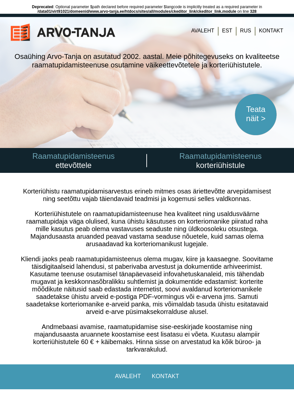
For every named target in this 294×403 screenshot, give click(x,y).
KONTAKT (271, 30)
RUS (245, 30)
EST (227, 30)
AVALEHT (202, 30)
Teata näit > (255, 114)
